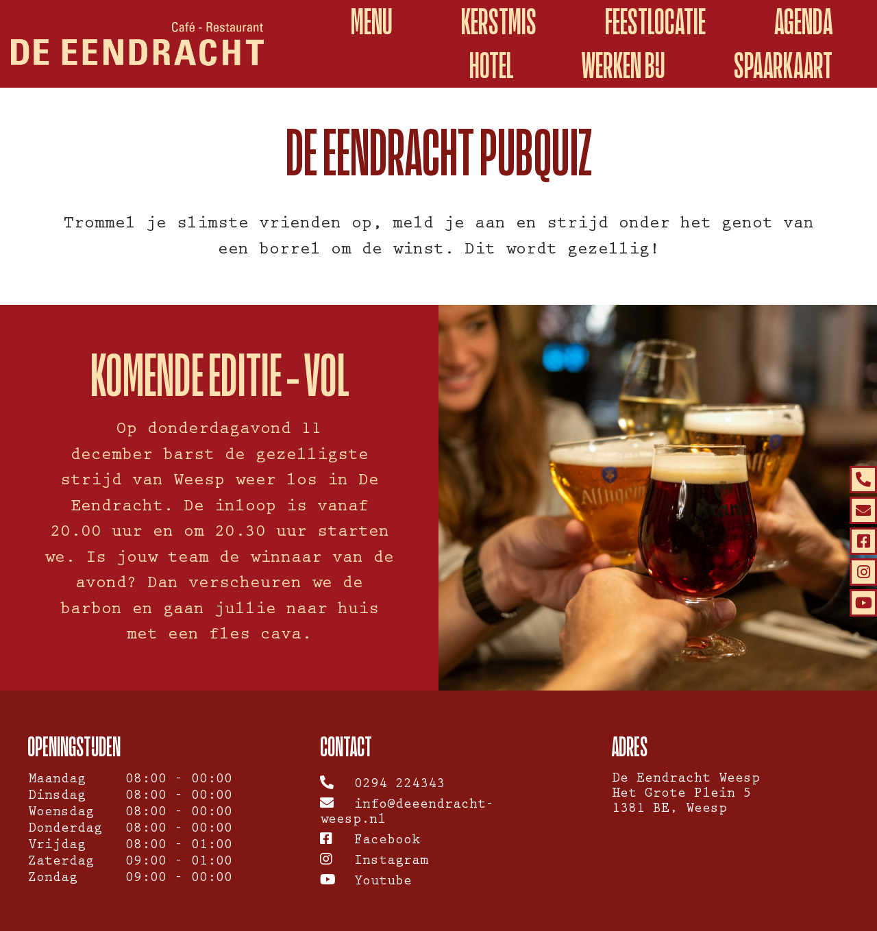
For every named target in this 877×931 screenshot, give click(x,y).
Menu (372, 21)
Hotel (491, 65)
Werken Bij (623, 65)
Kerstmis (498, 21)
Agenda (803, 21)
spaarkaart (783, 65)
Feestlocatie (655, 21)
